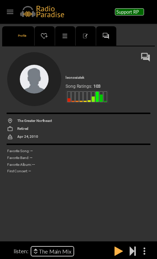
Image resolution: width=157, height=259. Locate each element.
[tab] (18, 36)
